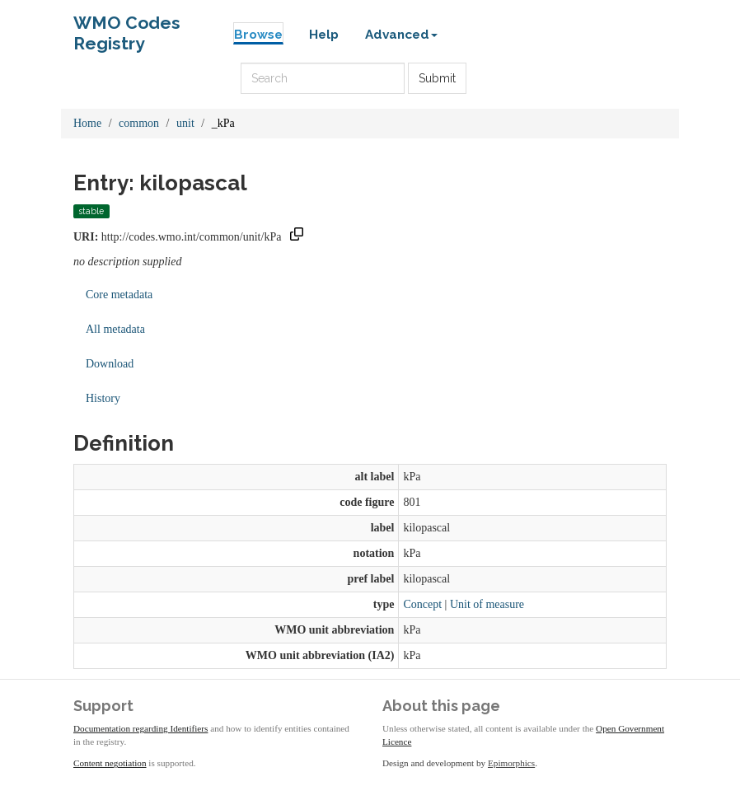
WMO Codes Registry (126, 26)
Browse (258, 34)
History (103, 398)
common (139, 123)
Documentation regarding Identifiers (140, 728)
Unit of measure (487, 604)
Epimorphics (511, 763)
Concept (422, 604)
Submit (437, 78)
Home (87, 123)
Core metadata (119, 294)
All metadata (115, 329)
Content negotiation (110, 763)
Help (324, 34)
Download (109, 364)
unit (185, 123)
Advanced (401, 34)
